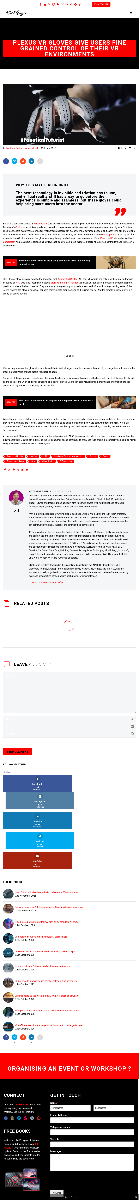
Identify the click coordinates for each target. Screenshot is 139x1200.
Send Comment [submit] (17, 751)
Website (54, 1102)
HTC (18, 282)
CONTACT (78, 1177)
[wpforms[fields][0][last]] (113, 1070)
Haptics (33, 456)
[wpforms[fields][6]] (92, 1095)
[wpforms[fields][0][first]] (70, 1070)
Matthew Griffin (14, 148)
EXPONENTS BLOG (108, 1177)
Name (54, 1065)
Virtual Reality (40, 223)
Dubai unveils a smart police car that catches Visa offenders (46, 943)
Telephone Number (61, 1089)
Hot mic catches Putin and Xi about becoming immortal (43, 929)
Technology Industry (15, 461)
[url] (69, 734)
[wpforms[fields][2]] (92, 1125)
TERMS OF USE (128, 1177)
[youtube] (39, 1081)
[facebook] (6, 1081)
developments (109, 234)
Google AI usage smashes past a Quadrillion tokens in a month (47, 973)
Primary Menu (131, 13)
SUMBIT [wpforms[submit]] (57, 1156)
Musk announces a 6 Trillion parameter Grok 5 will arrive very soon (49, 870)
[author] (69, 719)
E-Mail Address (59, 1077)
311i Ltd (25, 1177)
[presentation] (72, 1148)
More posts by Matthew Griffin (47, 582)
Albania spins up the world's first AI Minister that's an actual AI (47, 958)
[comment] (69, 692)
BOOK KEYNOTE (101, 4)
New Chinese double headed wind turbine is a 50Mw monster (46, 855)
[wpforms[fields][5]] (92, 1107)
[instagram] (12, 1081)
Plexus (103, 238)
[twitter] (32, 1081)
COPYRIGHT (90, 1177)
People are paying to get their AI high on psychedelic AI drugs (47, 884)
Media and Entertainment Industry (68, 456)
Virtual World (31, 148)
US (111, 238)
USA (33, 461)
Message (56, 1114)
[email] (69, 726)
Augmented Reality (67, 279)
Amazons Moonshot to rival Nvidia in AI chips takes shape (45, 914)
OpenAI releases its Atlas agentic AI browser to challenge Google (49, 988)
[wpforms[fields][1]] (92, 1083)
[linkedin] (19, 1081)
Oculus (18, 227)
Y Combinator (66, 461)
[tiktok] (25, 1081)
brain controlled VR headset (65, 282)
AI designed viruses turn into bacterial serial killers (41, 899)
